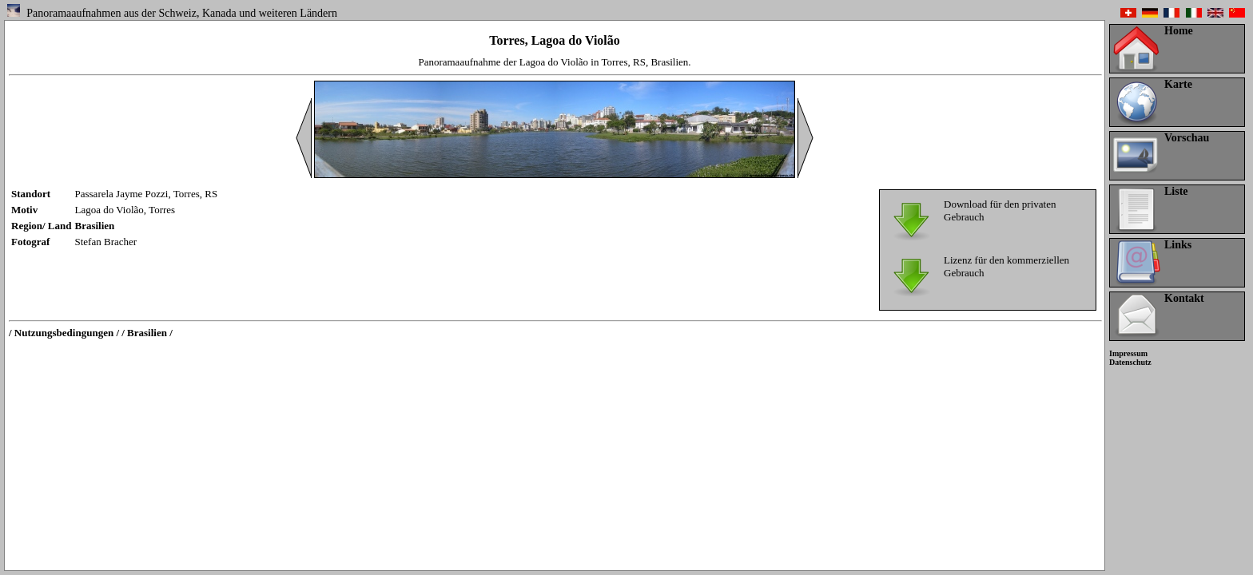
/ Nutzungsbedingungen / (64, 333)
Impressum (1128, 353)
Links (1177, 245)
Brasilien (95, 226)
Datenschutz (1130, 362)
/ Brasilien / (147, 333)
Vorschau (1186, 138)
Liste (1176, 191)
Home (1178, 31)
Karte (1178, 84)
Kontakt (1184, 298)
